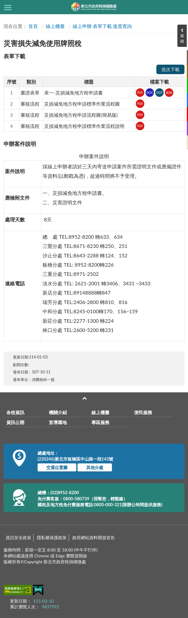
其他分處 (94, 467)
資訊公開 (15, 422)
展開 (183, 38)
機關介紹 (58, 412)
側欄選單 (7, 7)
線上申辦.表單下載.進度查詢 (102, 26)
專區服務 (100, 422)
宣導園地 (58, 422)
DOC (149, 92)
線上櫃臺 (55, 26)
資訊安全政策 (18, 537)
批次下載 (170, 69)
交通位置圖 (57, 467)
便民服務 (143, 412)
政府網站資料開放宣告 (93, 537)
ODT (159, 92)
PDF (140, 92)
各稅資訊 (15, 412)
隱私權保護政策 (52, 537)
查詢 (180, 7)
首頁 (33, 26)
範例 (169, 92)
